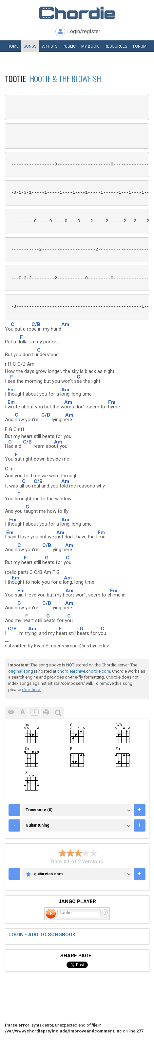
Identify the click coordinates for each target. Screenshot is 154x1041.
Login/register (83, 31)
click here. (31, 689)
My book (90, 46)
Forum (139, 46)
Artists (49, 46)
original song (20, 671)
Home (13, 46)
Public (69, 46)
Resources (116, 46)
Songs (30, 46)
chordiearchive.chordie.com (83, 671)
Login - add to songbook (42, 935)
